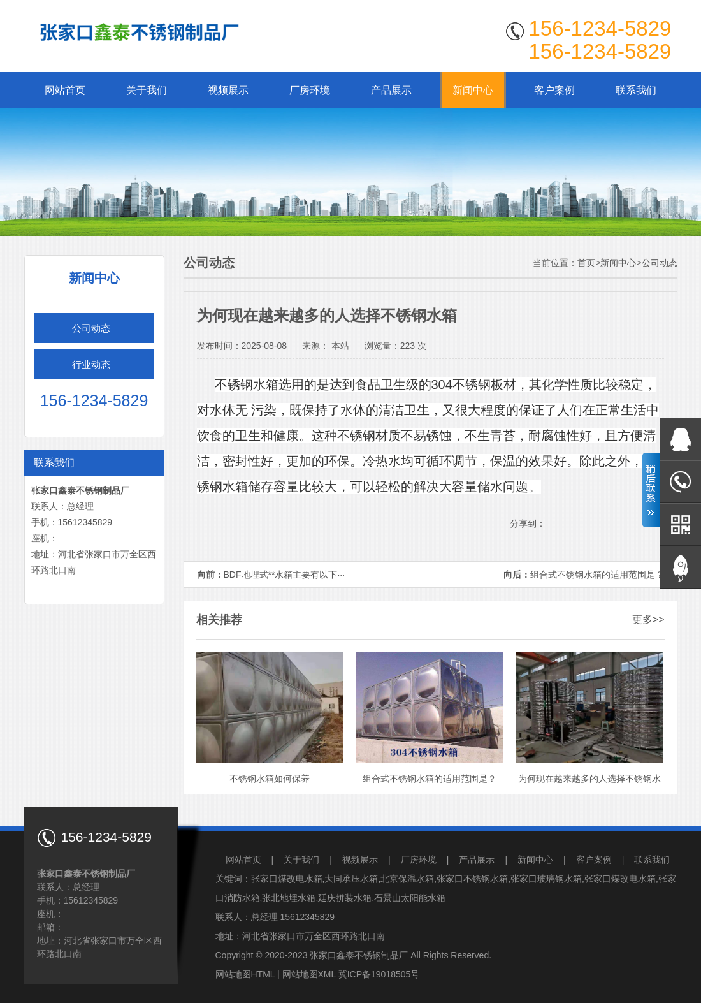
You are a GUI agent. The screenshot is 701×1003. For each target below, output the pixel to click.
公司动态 (91, 328)
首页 (586, 263)
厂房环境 (309, 90)
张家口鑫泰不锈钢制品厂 (359, 955)
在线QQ (680, 439)
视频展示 (228, 90)
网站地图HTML (245, 974)
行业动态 (91, 364)
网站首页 (65, 90)
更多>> (648, 619)
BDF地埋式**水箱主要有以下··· (284, 574)
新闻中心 (472, 90)
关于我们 (146, 90)
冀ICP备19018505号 (379, 974)
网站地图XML (309, 974)
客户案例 (554, 90)
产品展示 (391, 90)
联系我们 (636, 90)
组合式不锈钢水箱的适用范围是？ (597, 574)
